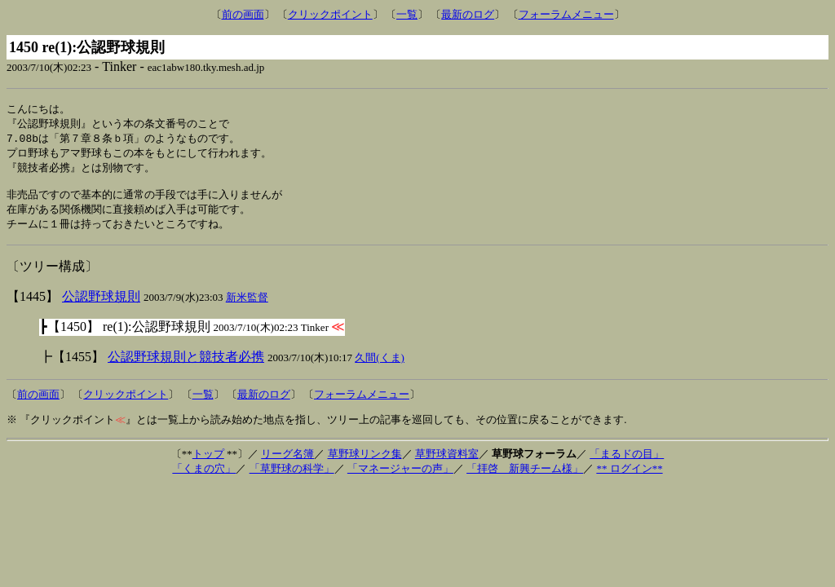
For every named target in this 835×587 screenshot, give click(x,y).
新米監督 (247, 306)
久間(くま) (379, 366)
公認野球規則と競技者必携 (186, 366)
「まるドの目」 (627, 463)
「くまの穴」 (204, 477)
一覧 (407, 14)
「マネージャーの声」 (400, 477)
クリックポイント (330, 14)
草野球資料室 (447, 463)
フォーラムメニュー (566, 14)
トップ (208, 463)
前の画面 (243, 14)
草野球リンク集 (365, 463)
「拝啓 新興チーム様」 (524, 477)
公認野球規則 (101, 305)
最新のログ (467, 14)
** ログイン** (629, 477)
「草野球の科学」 (292, 477)
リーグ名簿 (287, 463)
